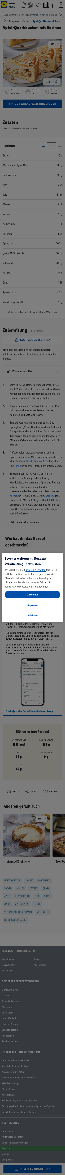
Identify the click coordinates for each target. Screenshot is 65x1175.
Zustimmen (32, 594)
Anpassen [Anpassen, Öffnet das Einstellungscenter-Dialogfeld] (32, 605)
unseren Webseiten (35, 570)
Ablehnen (32, 615)
